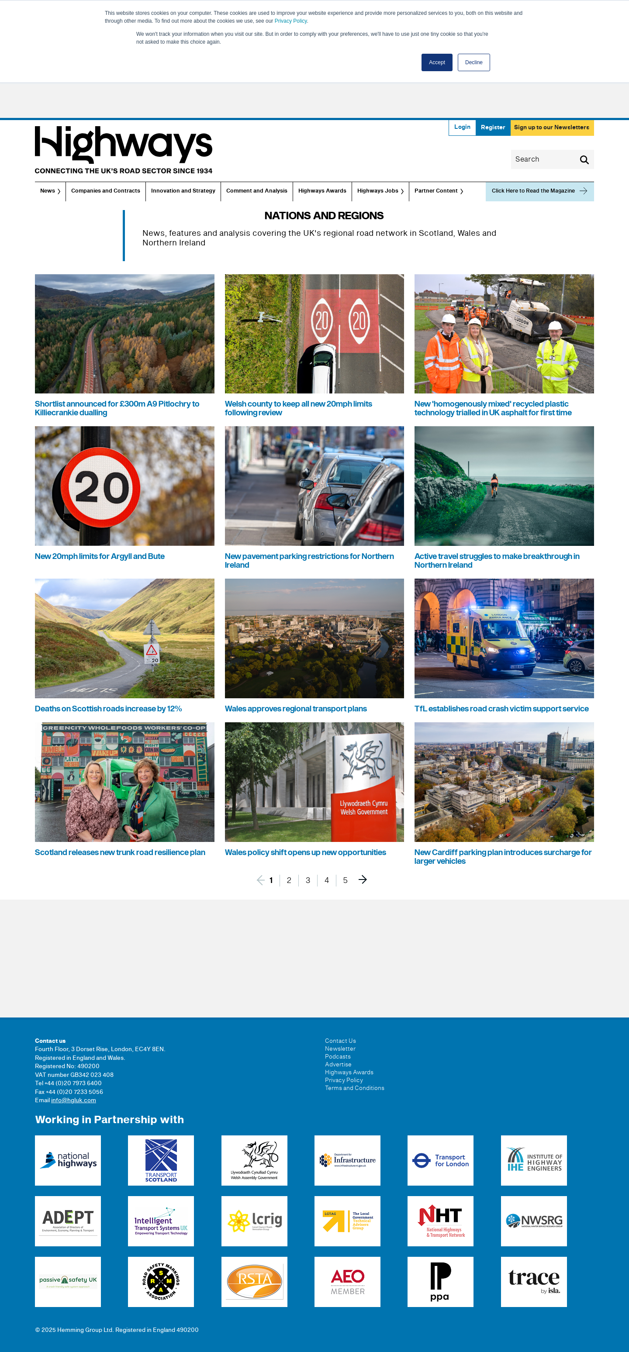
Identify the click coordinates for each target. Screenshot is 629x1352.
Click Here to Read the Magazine (533, 191)
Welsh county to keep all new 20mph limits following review (298, 408)
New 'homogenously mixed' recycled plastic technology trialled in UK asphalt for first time (493, 408)
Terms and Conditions (354, 1088)
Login (462, 127)
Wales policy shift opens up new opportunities (305, 853)
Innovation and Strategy (183, 191)
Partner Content (436, 191)
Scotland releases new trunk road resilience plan (120, 853)
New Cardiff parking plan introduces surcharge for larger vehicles (503, 857)
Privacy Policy (291, 21)
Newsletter (340, 1049)
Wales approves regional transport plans (296, 709)
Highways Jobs (377, 191)
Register (493, 127)
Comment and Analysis (256, 191)
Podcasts (338, 1056)
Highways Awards (322, 191)
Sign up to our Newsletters (551, 127)
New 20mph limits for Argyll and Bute (100, 556)
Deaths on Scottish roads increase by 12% (108, 709)
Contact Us (340, 1041)
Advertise (338, 1064)
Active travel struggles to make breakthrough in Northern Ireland (497, 561)
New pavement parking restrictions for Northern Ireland (309, 561)
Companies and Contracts (105, 191)
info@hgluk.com (73, 1100)
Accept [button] (437, 62)
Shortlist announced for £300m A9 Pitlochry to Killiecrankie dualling (117, 408)
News (47, 191)
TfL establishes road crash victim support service (502, 709)
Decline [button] (474, 62)
